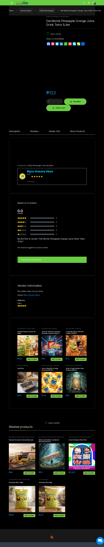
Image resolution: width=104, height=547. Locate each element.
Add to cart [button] (32, 359)
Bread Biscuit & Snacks (49, 328)
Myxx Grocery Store (32, 295)
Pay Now (77, 101)
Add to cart (60, 108)
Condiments (21, 328)
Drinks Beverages (47, 11)
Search (83, 2)
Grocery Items (25, 11)
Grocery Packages (85, 437)
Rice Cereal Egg (24, 479)
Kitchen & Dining (22, 365)
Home (11, 11)
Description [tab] (14, 131)
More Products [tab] (77, 131)
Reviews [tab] (34, 131)
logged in (31, 247)
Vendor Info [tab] (54, 131)
